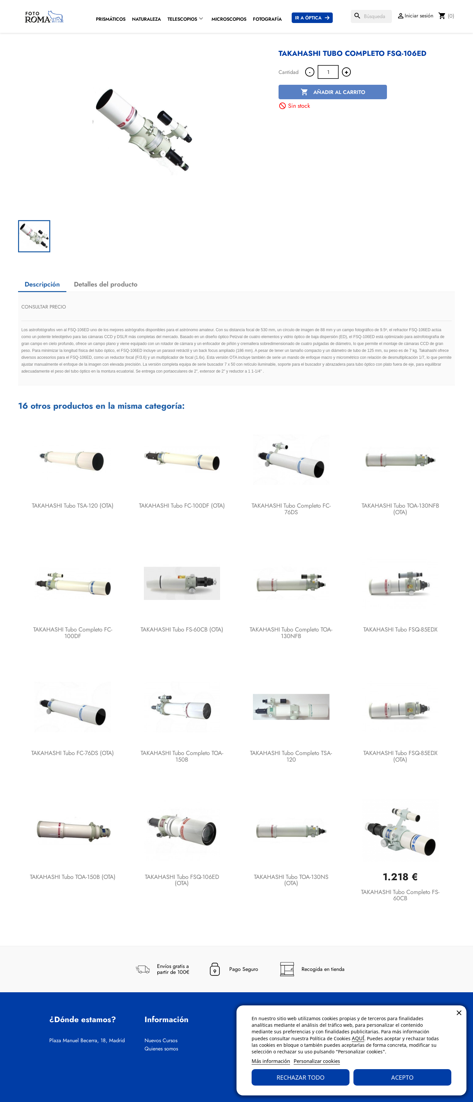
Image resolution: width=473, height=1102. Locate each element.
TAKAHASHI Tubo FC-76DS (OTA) (72, 753)
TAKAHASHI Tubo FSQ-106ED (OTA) (182, 880)
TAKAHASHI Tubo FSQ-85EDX (400, 629)
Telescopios (182, 19)
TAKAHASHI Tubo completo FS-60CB (400, 895)
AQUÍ (358, 1038)
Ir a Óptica (308, 17)
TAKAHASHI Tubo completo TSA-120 (291, 756)
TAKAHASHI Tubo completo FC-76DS (291, 509)
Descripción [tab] (42, 284)
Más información (271, 1061)
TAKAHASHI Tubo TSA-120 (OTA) (73, 505)
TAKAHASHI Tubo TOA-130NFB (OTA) (400, 509)
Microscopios (229, 19)
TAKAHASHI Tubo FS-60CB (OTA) (182, 629)
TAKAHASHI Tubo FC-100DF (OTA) (182, 505)
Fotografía (267, 19)
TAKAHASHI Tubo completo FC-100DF (72, 632)
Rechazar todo (301, 1077)
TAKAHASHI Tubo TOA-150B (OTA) (73, 877)
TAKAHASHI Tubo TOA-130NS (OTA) (291, 880)
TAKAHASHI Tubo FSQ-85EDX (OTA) (400, 756)
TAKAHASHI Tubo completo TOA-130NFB (291, 632)
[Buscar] (371, 16)
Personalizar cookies (317, 1061)
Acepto (402, 1077)
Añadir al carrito (333, 92)
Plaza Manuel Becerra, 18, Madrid (87, 1040)
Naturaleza (146, 19)
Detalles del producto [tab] (106, 284)
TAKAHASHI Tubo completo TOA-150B (182, 756)
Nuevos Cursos (161, 1040)
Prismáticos (110, 19)
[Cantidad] (328, 72)
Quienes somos (161, 1048)
